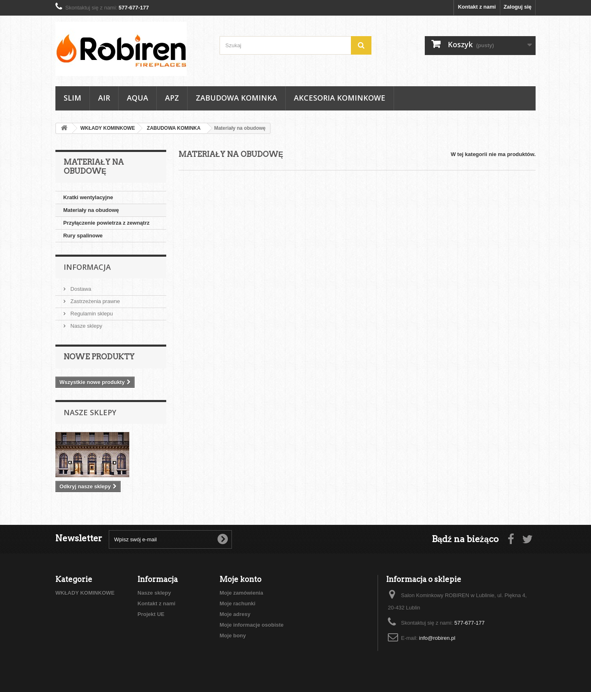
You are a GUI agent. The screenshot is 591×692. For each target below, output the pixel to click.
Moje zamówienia (241, 593)
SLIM (72, 98)
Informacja (87, 267)
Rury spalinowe (83, 235)
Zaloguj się (517, 7)
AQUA (137, 98)
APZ (172, 98)
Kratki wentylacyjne (88, 197)
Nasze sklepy (85, 326)
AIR (104, 98)
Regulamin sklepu (91, 313)
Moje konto (240, 579)
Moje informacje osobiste (252, 625)
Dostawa (80, 289)
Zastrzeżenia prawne (94, 301)
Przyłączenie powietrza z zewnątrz (106, 223)
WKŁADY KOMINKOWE (85, 593)
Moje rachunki (237, 603)
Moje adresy (235, 614)
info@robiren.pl (437, 638)
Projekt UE (151, 614)
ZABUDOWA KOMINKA (236, 98)
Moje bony (233, 635)
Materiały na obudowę (91, 210)
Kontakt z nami (477, 7)
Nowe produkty (99, 356)
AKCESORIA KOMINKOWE (339, 98)
